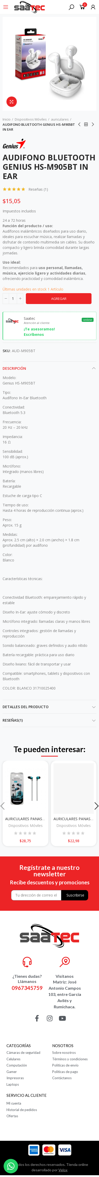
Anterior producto (79, 124)
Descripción (14, 368)
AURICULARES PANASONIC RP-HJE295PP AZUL (45, 818)
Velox (62, 1170)
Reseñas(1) (13, 720)
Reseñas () (38, 189)
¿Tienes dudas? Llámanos (27, 979)
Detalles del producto (26, 706)
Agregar (58, 298)
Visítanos (65, 976)
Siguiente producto (92, 124)
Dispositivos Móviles (25, 825)
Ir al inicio (86, 124)
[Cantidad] (13, 298)
